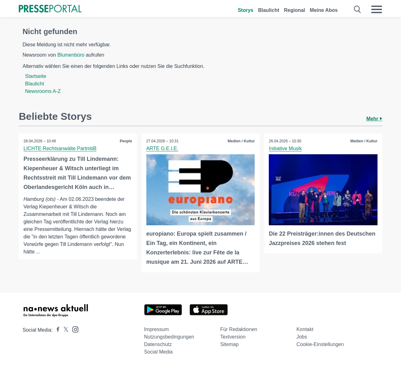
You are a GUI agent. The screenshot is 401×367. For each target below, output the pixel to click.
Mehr (374, 118)
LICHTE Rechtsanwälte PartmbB (59, 148)
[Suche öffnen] (358, 9)
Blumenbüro (70, 55)
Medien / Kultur (241, 141)
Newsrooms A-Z (43, 91)
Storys (245, 10)
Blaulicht (268, 10)
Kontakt (304, 329)
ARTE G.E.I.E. (162, 148)
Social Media (158, 351)
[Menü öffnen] (376, 9)
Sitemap (229, 344)
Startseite (35, 76)
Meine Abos (324, 10)
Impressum (156, 329)
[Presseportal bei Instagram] (73, 329)
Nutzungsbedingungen (169, 336)
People (126, 141)
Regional (294, 10)
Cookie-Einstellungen (320, 344)
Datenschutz (158, 344)
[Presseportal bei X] (64, 330)
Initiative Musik (285, 148)
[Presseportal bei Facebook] (56, 330)
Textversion (233, 336)
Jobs (301, 336)
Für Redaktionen (238, 329)
